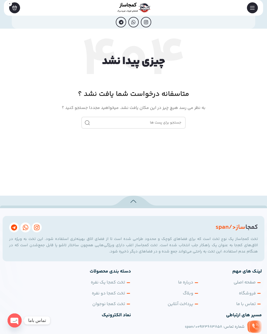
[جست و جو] (133, 123)
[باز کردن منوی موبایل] (252, 8)
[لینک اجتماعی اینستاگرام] (146, 22)
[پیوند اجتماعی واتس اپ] (133, 22)
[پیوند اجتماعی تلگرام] (121, 22)
